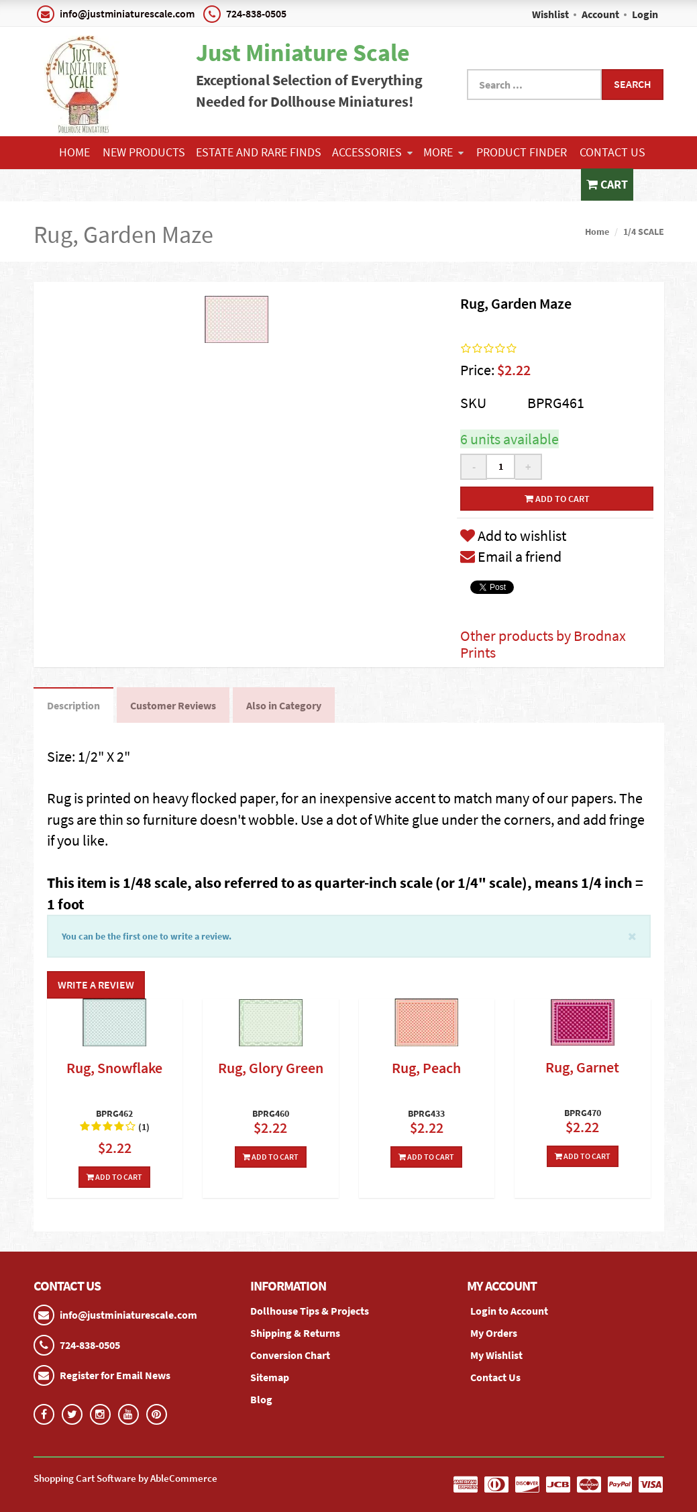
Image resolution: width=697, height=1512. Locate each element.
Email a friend (510, 556)
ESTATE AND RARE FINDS (258, 152)
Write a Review (96, 984)
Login (645, 14)
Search (632, 84)
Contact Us (612, 152)
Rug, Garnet (582, 1067)
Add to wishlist (513, 535)
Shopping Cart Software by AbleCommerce (125, 1478)
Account (600, 14)
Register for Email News (115, 1375)
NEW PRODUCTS (144, 152)
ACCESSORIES (372, 152)
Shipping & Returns (295, 1333)
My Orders (493, 1333)
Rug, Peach (426, 1067)
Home (74, 152)
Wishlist (550, 14)
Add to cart (557, 499)
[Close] (632, 935)
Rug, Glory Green (270, 1067)
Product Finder (521, 152)
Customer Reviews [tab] (173, 705)
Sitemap (269, 1377)
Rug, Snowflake (114, 1067)
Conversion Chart (290, 1355)
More (443, 152)
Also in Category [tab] (283, 705)
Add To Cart (114, 1177)
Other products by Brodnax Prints (543, 643)
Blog (261, 1399)
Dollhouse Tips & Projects (309, 1310)
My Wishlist (496, 1355)
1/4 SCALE (643, 231)
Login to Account (509, 1310)
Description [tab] (73, 705)
